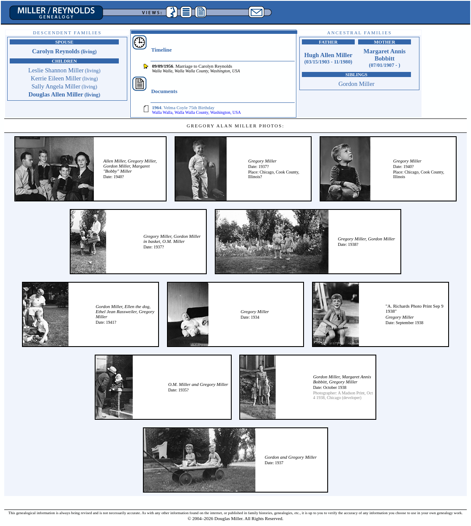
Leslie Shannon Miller (64, 70)
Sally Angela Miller (64, 86)
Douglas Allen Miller (64, 94)
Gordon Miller (356, 83)
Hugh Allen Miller (328, 58)
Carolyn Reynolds (64, 51)
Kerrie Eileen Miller (64, 78)
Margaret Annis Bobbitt (384, 58)
